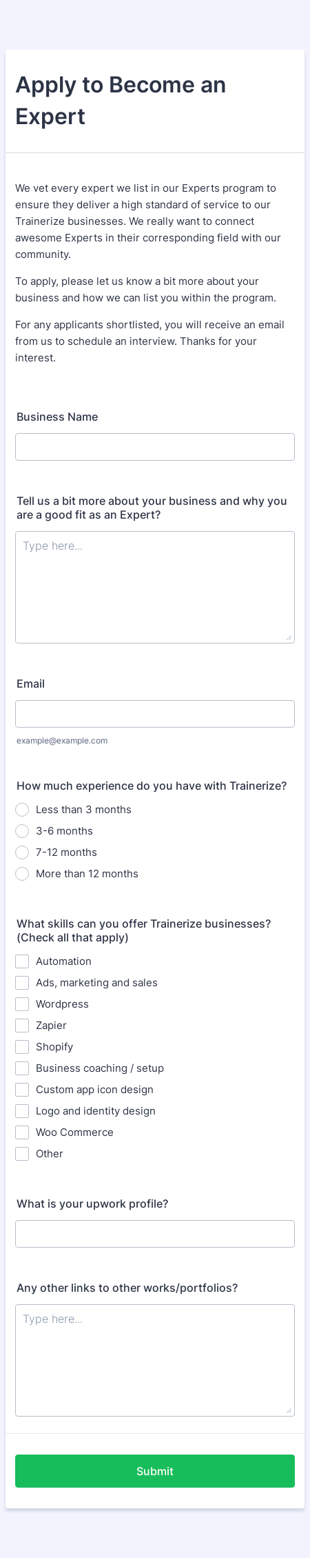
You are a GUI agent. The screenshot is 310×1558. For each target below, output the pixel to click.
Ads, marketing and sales (97, 982)
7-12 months (66, 852)
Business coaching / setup (100, 1068)
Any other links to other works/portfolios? (127, 1288)
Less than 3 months (84, 809)
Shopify (54, 1046)
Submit (155, 1471)
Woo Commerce (75, 1132)
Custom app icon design (95, 1089)
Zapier (51, 1025)
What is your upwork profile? (92, 1203)
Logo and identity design (96, 1110)
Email (31, 683)
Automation (64, 961)
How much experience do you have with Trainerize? (152, 785)
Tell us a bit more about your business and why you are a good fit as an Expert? (152, 507)
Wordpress (62, 1003)
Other (49, 1153)
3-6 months (64, 830)
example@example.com (62, 740)
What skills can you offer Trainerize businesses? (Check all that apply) (144, 930)
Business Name (57, 416)
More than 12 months (87, 873)
